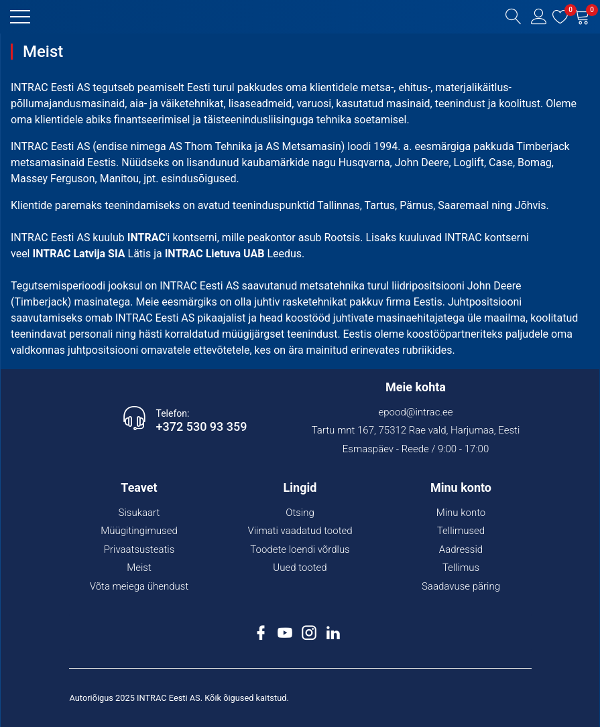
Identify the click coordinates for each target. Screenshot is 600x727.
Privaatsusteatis (139, 549)
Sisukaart (139, 513)
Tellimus (460, 567)
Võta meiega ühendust (139, 586)
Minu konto (461, 513)
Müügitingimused (139, 531)
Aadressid (461, 549)
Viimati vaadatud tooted (299, 531)
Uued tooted (299, 567)
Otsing (300, 513)
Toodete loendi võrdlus (299, 549)
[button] (20, 16)
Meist (139, 567)
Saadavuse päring (461, 586)
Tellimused (461, 531)
